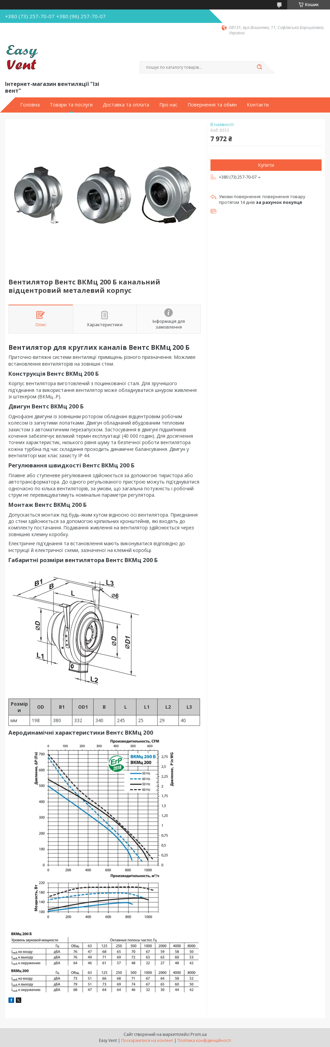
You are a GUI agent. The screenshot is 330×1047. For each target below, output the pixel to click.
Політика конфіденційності (204, 1040)
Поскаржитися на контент (147, 1040)
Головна (30, 104)
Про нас (168, 104)
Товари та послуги (71, 104)
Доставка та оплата (126, 104)
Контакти (258, 104)
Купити (266, 165)
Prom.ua (199, 1034)
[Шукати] (259, 67)
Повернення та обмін (212, 104)
